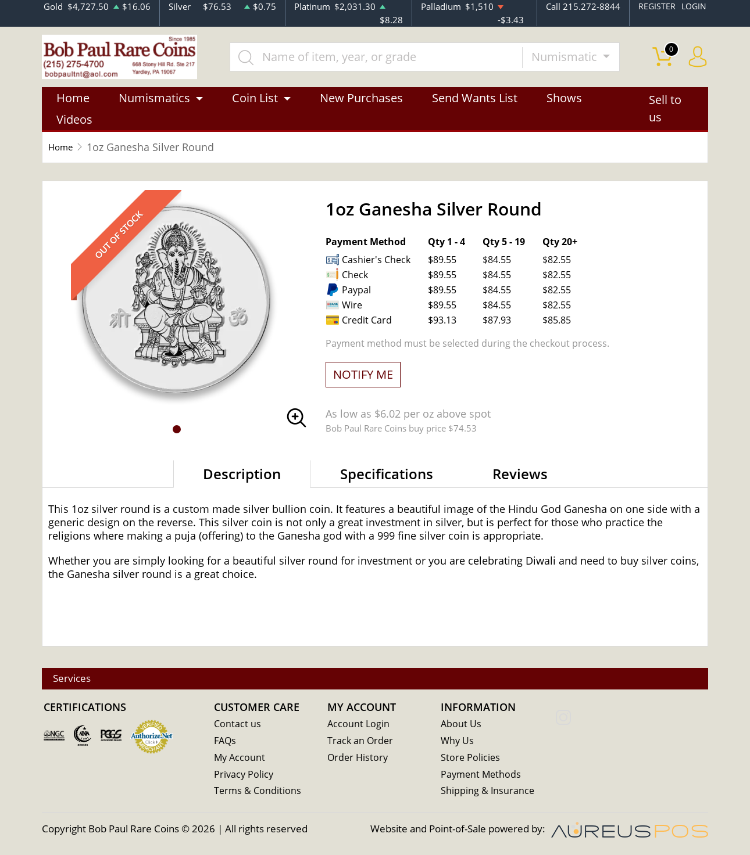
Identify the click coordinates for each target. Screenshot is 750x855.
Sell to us (665, 114)
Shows (564, 103)
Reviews (520, 478)
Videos (74, 124)
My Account (240, 759)
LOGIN (693, 6)
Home (73, 103)
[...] (386, 59)
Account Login (359, 725)
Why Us (458, 742)
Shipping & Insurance (488, 793)
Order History (358, 759)
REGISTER (655, 6)
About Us (461, 725)
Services (78, 680)
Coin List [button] (255, 103)
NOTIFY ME (363, 379)
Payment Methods (482, 776)
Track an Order (361, 742)
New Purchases (361, 103)
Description (242, 478)
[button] (177, 434)
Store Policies (471, 759)
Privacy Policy (244, 776)
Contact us (238, 725)
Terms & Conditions (258, 793)
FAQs (226, 742)
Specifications (386, 478)
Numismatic (575, 59)
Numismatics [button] (154, 103)
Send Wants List (474, 103)
